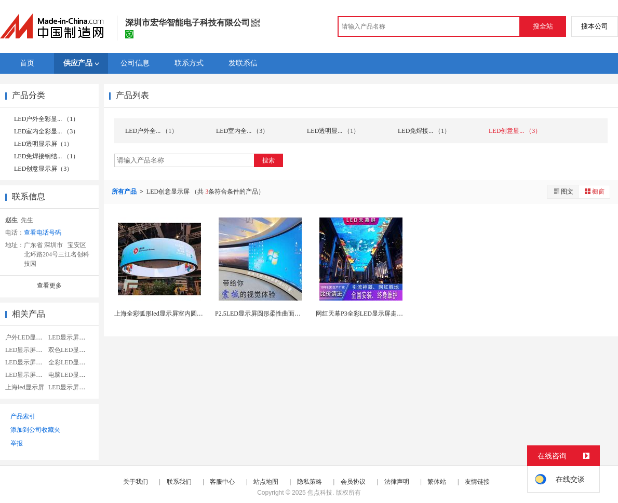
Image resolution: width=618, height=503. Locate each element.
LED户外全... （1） (151, 130)
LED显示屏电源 (26, 362)
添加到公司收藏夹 (35, 429)
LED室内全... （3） (242, 130)
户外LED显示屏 (26, 337)
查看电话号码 (42, 232)
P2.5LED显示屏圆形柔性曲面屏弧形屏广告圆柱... (282, 313)
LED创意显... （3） (515, 130)
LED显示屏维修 (26, 350)
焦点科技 (319, 492)
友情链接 (477, 481)
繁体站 (436, 481)
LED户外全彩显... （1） (46, 119)
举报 (16, 443)
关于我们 (135, 481)
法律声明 (396, 481)
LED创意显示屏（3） (43, 168)
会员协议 (353, 481)
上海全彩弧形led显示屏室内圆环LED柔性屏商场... (182, 313)
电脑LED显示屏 (69, 374)
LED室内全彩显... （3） (46, 131)
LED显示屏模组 (26, 374)
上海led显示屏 (24, 387)
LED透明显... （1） (333, 130)
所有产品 (125, 191)
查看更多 (49, 285)
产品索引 (22, 416)
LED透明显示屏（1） (43, 143)
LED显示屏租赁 (69, 337)
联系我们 (179, 481)
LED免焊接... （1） (424, 130)
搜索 (268, 160)
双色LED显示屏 (69, 350)
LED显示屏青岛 (69, 387)
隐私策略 (309, 481)
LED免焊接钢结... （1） (46, 156)
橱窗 (594, 191)
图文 (563, 191)
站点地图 (265, 481)
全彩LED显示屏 (69, 362)
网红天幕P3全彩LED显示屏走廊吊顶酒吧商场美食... (387, 313)
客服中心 (222, 481)
